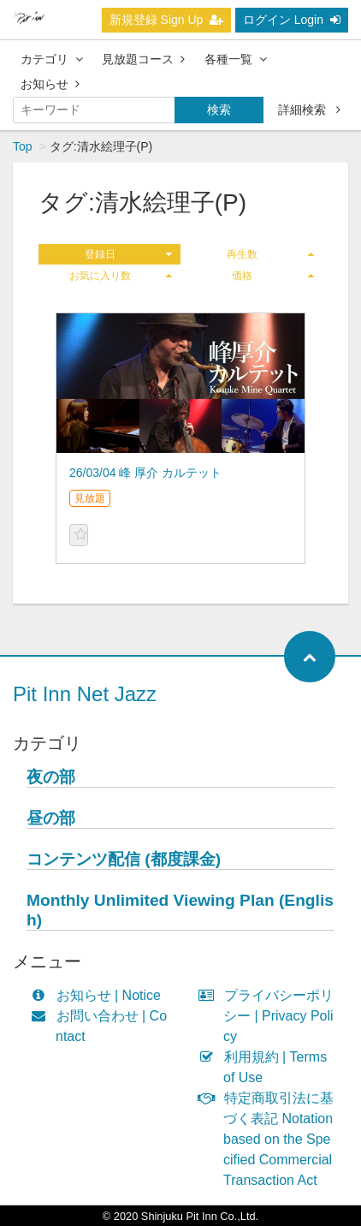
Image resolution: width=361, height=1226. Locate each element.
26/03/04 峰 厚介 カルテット (145, 472)
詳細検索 (309, 109)
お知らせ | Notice (99, 995)
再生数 (270, 254)
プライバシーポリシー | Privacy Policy (270, 1016)
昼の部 (51, 818)
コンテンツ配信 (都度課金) (124, 859)
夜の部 (51, 777)
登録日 (128, 254)
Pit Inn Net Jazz (85, 693)
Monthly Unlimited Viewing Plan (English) (180, 910)
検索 (219, 109)
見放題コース (143, 59)
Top (23, 146)
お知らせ (50, 84)
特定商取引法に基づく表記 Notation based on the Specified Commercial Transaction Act (270, 1139)
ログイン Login (291, 20)
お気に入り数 (120, 276)
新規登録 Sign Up (166, 20)
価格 (273, 276)
